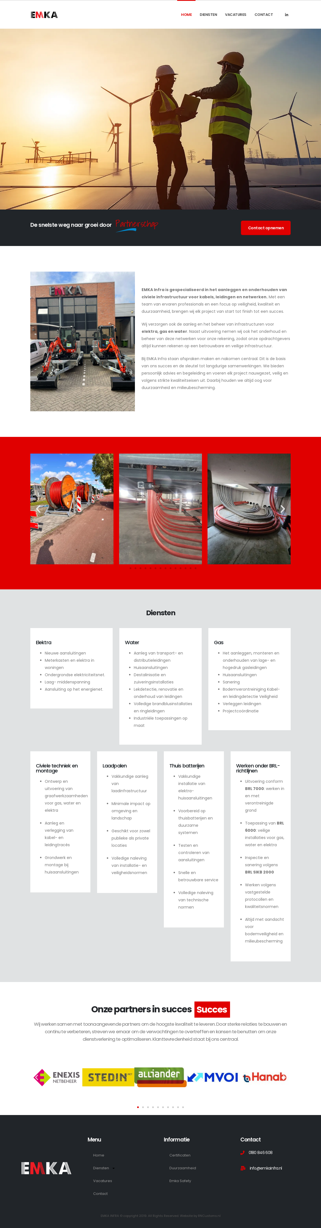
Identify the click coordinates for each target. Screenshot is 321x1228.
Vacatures (235, 14)
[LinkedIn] (286, 15)
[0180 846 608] (275, 1152)
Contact (264, 14)
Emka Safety (180, 1180)
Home (186, 14)
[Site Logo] (44, 15)
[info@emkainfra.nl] (275, 1168)
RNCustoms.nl (209, 1216)
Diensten (208, 14)
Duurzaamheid (182, 1168)
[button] (38, 509)
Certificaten (180, 1155)
